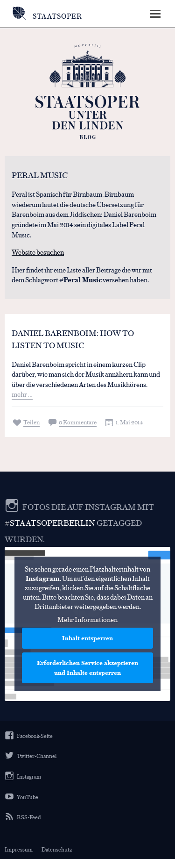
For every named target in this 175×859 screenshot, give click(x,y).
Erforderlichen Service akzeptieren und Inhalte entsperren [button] (87, 668)
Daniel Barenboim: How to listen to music (73, 339)
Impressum (19, 849)
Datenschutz (57, 849)
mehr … (22, 393)
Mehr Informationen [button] (87, 619)
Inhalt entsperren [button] (87, 638)
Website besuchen (38, 251)
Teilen (31, 421)
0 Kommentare (78, 421)
